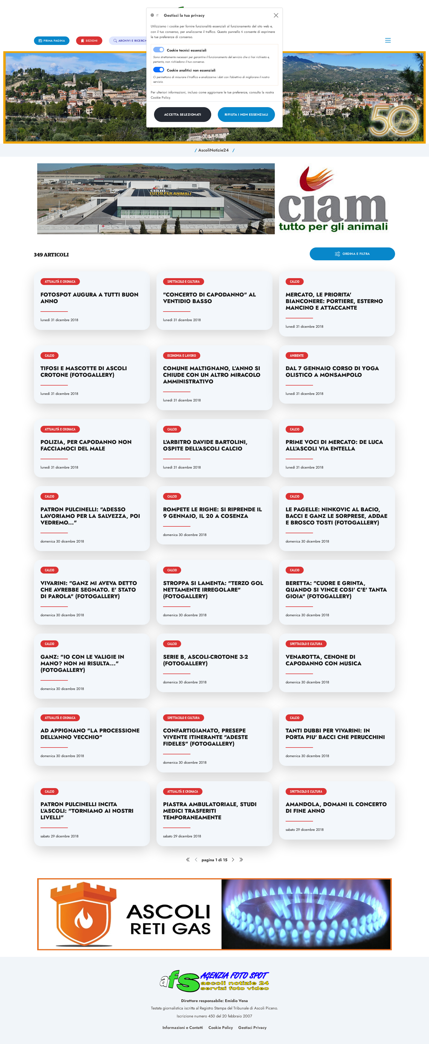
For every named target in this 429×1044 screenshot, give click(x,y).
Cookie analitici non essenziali (191, 70)
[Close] (276, 15)
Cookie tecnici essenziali (187, 50)
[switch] (158, 69)
